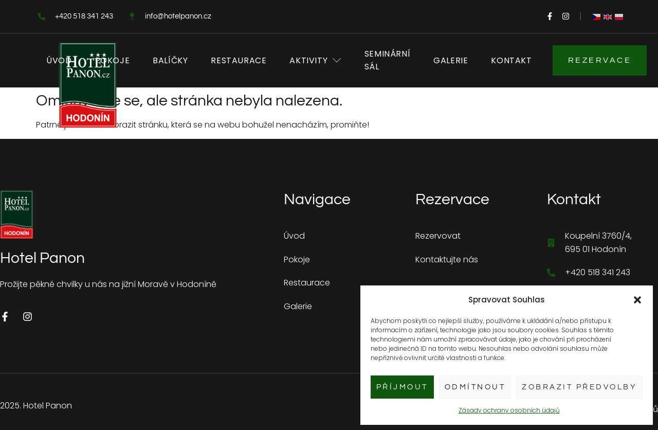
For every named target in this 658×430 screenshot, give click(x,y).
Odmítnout (475, 387)
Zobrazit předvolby (579, 387)
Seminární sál (387, 60)
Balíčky (170, 60)
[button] (637, 300)
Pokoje (112, 60)
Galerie (450, 60)
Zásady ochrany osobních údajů (509, 410)
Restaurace (238, 60)
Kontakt (511, 60)
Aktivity (315, 60)
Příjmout (402, 387)
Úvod (58, 60)
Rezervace (600, 60)
